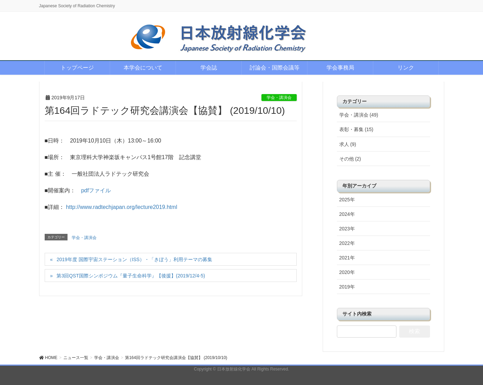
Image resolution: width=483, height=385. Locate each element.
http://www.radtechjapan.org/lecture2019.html (121, 207)
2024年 (347, 214)
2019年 (347, 287)
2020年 (347, 272)
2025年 (347, 199)
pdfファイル (96, 190)
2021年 (347, 257)
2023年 (347, 228)
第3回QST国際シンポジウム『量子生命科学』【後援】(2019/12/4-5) (130, 275)
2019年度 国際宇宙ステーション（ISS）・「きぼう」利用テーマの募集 (134, 259)
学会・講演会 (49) (358, 115)
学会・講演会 (279, 97)
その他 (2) (350, 159)
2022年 (347, 243)
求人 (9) (347, 144)
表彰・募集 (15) (356, 129)
